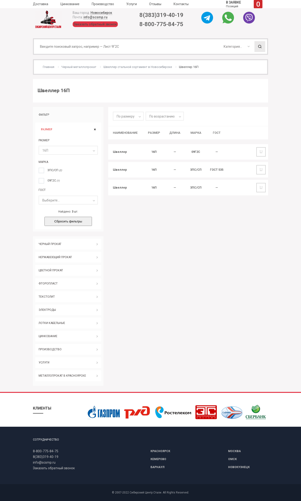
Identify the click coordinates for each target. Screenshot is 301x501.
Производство (103, 4)
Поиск (259, 46)
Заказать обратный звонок (95, 24)
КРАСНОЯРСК (160, 451)
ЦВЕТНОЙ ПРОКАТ (51, 270)
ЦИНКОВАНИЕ (48, 336)
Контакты (181, 4)
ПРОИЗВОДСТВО (50, 349)
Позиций (244, 4)
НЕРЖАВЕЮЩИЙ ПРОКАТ (55, 257)
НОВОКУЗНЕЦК (239, 467)
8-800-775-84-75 (161, 24)
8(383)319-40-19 (161, 15)
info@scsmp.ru (95, 17)
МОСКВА (234, 451)
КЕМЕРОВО (158, 459)
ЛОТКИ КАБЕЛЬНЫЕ (52, 323)
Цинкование (69, 4)
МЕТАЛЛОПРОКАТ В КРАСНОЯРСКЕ (62, 375)
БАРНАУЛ (157, 467)
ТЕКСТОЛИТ (47, 296)
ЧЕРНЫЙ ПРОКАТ (50, 244)
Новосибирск (101, 13)
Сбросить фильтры (68, 221)
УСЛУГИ (44, 362)
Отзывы (155, 4)
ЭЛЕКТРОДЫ (47, 310)
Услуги (131, 4)
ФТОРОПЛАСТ (48, 283)
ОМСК (232, 459)
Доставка (40, 4)
